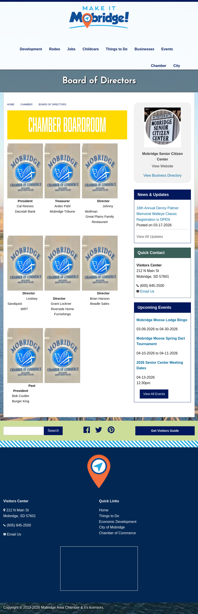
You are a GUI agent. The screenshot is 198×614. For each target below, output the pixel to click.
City (176, 66)
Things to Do (117, 49)
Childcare (91, 49)
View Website (162, 166)
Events (167, 49)
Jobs (71, 49)
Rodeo (54, 49)
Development (31, 49)
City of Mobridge (112, 527)
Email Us (147, 291)
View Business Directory (163, 175)
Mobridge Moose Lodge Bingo (161, 320)
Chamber (158, 66)
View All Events (154, 394)
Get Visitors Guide (165, 430)
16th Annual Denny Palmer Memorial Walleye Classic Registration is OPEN (157, 213)
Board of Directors (52, 104)
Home (10, 104)
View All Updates (149, 237)
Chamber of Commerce (117, 533)
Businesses (144, 49)
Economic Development (117, 522)
